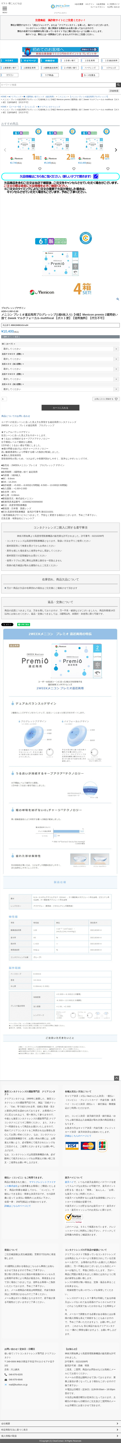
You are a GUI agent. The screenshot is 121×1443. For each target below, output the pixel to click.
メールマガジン (98, 7)
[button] (5, 149)
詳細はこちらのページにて (78, 1136)
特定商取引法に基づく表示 (14, 1429)
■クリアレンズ (15, 97)
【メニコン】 (29, 107)
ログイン (90, 4)
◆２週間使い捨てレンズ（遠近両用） (39, 97)
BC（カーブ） (9, 344)
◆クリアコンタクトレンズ (48, 107)
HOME (3, 97)
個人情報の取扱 (9, 1436)
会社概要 (79, 4)
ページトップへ (116, 1078)
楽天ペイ (69, 1182)
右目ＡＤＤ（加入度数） (13, 364)
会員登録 (101, 4)
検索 (118, 85)
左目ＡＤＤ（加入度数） (13, 384)
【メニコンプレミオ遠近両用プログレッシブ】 (89, 97)
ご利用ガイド (114, 4)
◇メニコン (62, 97)
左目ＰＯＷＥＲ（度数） (13, 374)
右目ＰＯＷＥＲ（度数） (13, 354)
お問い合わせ (114, 7)
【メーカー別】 (15, 107)
